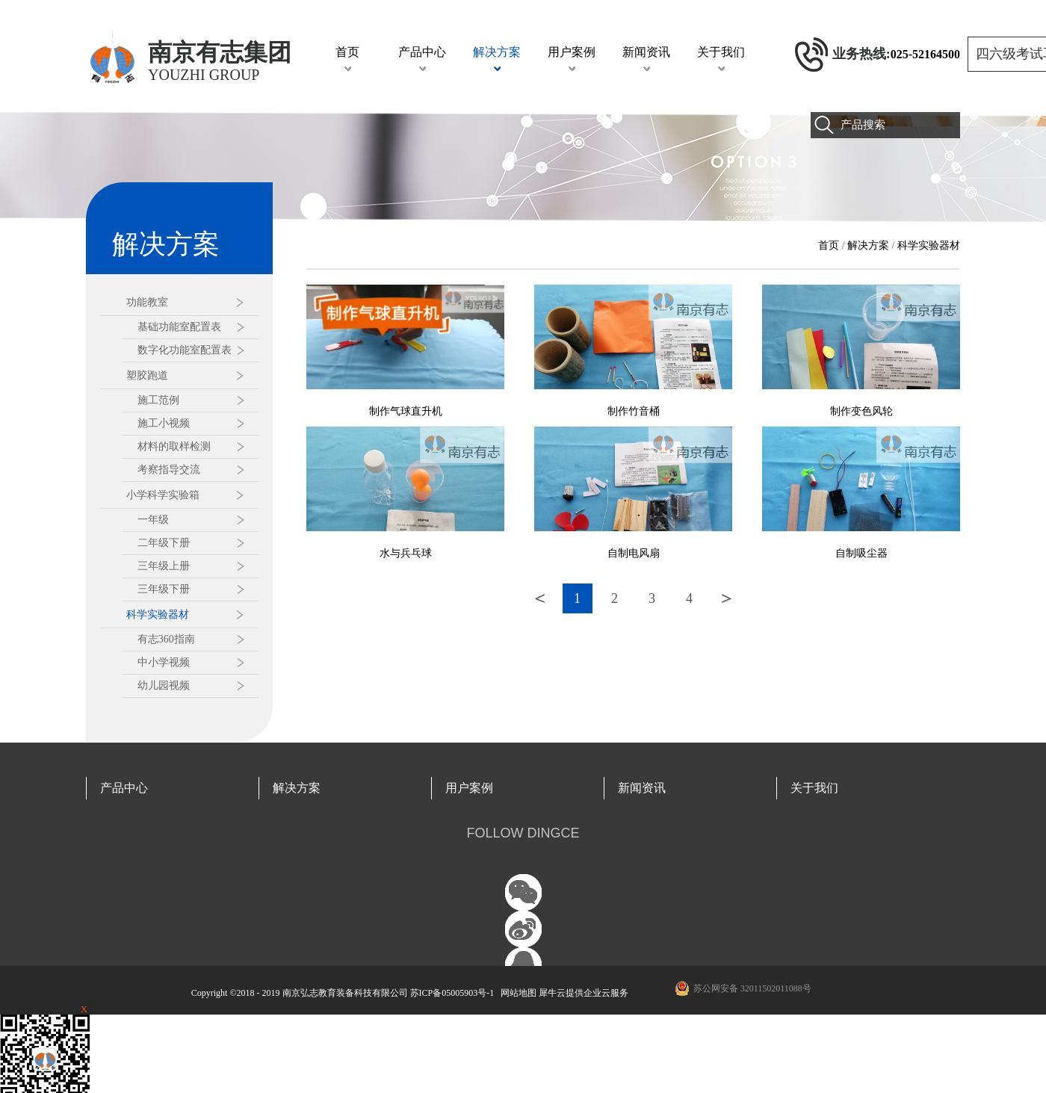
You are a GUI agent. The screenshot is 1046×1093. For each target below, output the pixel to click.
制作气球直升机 (405, 411)
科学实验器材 (928, 245)
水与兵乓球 (406, 553)
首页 (347, 52)
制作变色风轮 (861, 411)
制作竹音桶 (633, 411)
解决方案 (868, 245)
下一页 (727, 598)
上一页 (540, 598)
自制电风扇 (633, 553)
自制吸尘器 (861, 553)
